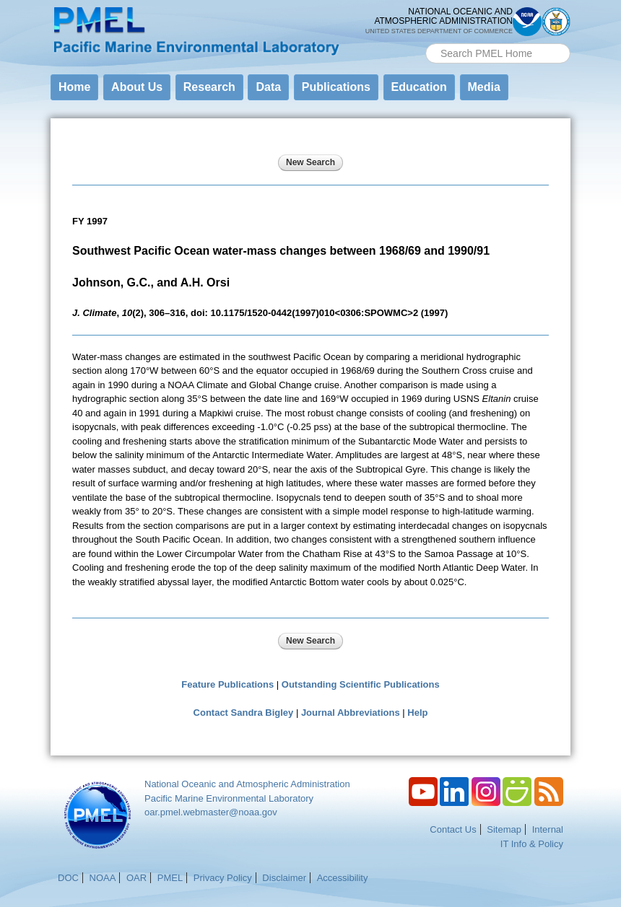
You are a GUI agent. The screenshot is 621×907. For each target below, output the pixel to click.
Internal (547, 829)
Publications (336, 87)
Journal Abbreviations (350, 712)
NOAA (103, 877)
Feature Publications (227, 684)
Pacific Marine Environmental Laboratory (228, 798)
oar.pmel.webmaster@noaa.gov (210, 812)
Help (417, 712)
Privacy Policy (223, 877)
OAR (136, 877)
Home (74, 87)
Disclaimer (284, 877)
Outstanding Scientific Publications (361, 684)
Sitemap (504, 829)
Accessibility (342, 877)
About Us (136, 87)
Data (268, 87)
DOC (68, 877)
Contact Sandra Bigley (244, 712)
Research (209, 87)
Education (419, 87)
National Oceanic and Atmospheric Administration (247, 784)
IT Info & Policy (531, 843)
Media (484, 87)
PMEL (170, 877)
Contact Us (453, 829)
